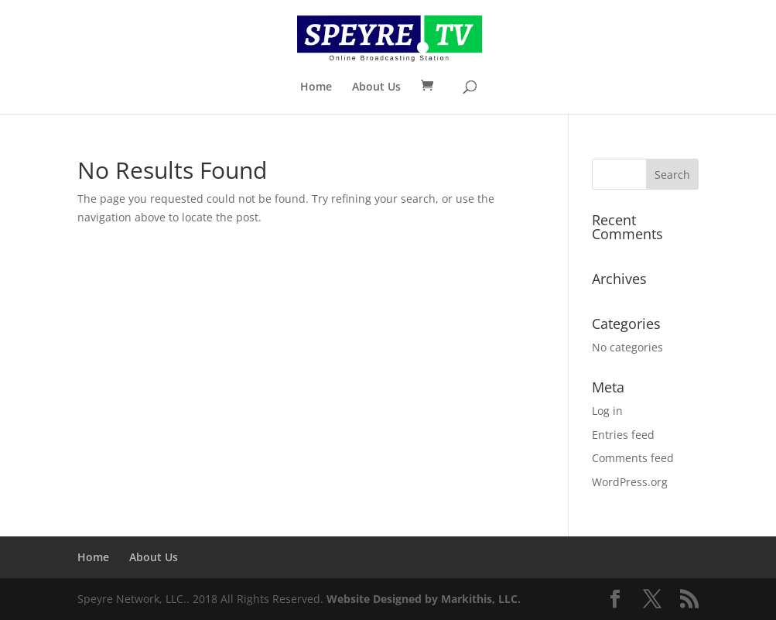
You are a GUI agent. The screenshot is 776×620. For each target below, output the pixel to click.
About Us (376, 87)
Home (316, 87)
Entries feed (623, 434)
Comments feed (633, 457)
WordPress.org (630, 481)
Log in (607, 410)
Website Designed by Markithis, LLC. (423, 598)
